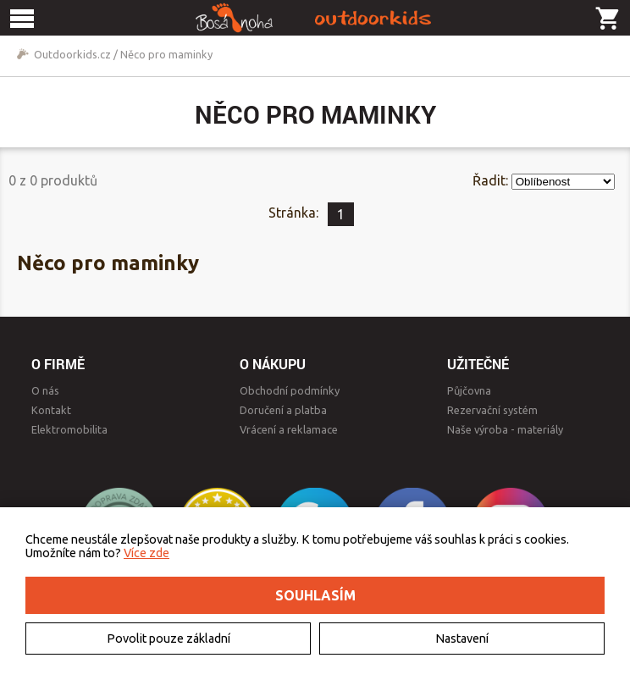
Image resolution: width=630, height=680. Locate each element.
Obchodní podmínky (290, 390)
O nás (45, 390)
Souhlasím (315, 595)
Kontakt (51, 410)
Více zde (146, 553)
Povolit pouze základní (168, 638)
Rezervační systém (492, 410)
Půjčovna (469, 390)
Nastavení (462, 638)
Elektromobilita (69, 429)
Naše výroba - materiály (505, 429)
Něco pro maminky (166, 54)
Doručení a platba (283, 410)
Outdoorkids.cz (72, 54)
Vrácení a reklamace (289, 429)
